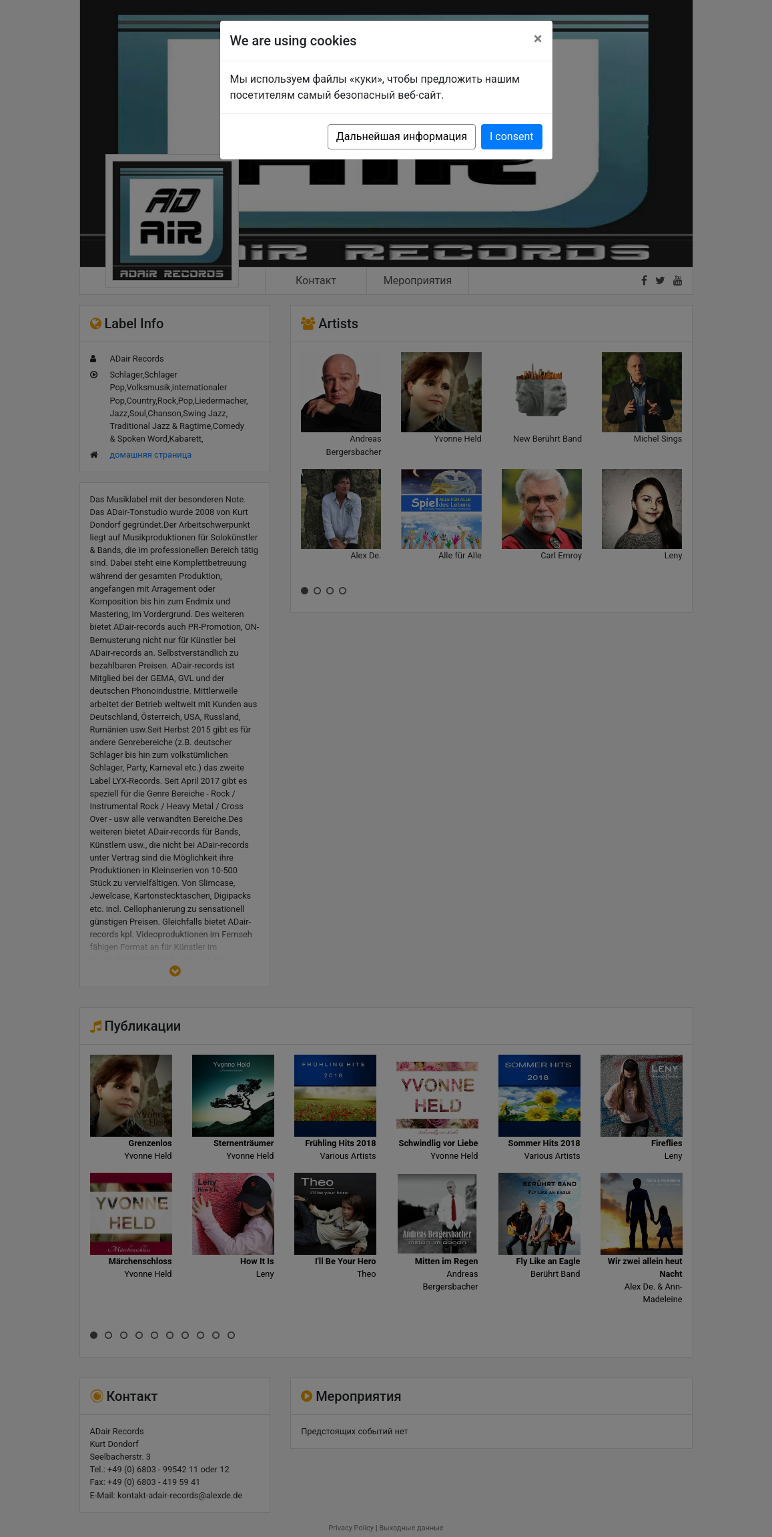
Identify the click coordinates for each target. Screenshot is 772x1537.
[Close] (538, 39)
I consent (511, 136)
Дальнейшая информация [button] (401, 136)
